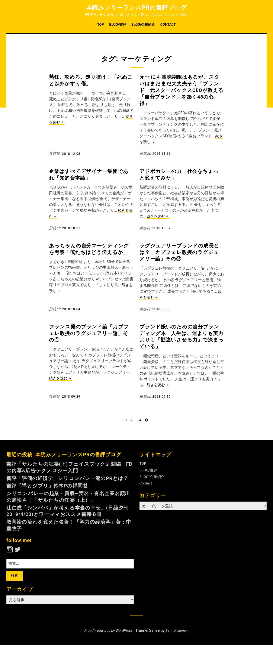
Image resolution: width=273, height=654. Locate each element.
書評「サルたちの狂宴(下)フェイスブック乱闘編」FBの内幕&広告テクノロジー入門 (68, 466)
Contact (168, 24)
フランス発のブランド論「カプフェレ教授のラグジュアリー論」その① (91, 333)
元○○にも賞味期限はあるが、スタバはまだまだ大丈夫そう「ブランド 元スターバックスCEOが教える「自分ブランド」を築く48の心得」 (181, 90)
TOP (100, 24)
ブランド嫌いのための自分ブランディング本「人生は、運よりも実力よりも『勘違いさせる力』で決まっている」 (181, 336)
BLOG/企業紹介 (143, 24)
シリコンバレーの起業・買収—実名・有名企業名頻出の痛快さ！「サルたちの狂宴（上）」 (67, 502)
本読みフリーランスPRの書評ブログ (137, 7)
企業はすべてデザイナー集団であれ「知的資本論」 (90, 174)
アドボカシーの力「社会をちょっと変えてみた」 (181, 174)
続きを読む (159, 216)
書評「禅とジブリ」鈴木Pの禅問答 (52, 491)
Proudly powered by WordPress (108, 639)
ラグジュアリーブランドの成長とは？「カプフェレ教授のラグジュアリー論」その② (181, 252)
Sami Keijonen (178, 639)
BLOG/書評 (117, 24)
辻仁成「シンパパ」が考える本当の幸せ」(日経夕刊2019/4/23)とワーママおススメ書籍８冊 (69, 516)
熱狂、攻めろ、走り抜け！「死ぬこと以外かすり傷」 (90, 80)
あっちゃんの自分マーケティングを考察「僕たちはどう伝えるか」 (91, 252)
